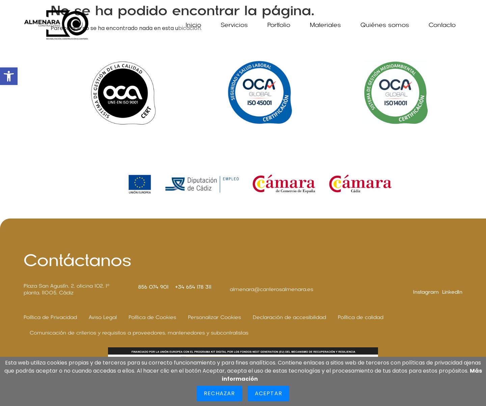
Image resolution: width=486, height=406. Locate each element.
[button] (9, 76)
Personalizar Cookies (214, 317)
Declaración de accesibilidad (289, 317)
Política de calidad (360, 317)
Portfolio (278, 25)
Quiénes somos (384, 25)
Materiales (325, 25)
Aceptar (268, 393)
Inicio (193, 25)
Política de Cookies (152, 317)
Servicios (234, 25)
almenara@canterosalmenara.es (271, 289)
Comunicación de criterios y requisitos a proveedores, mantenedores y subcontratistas (139, 333)
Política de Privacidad (50, 317)
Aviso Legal (103, 317)
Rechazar (219, 393)
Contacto (442, 25)
